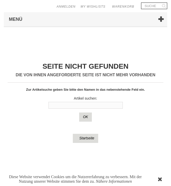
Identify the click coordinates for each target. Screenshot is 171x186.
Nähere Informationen (114, 181)
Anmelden (66, 6)
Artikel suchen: (85, 98)
